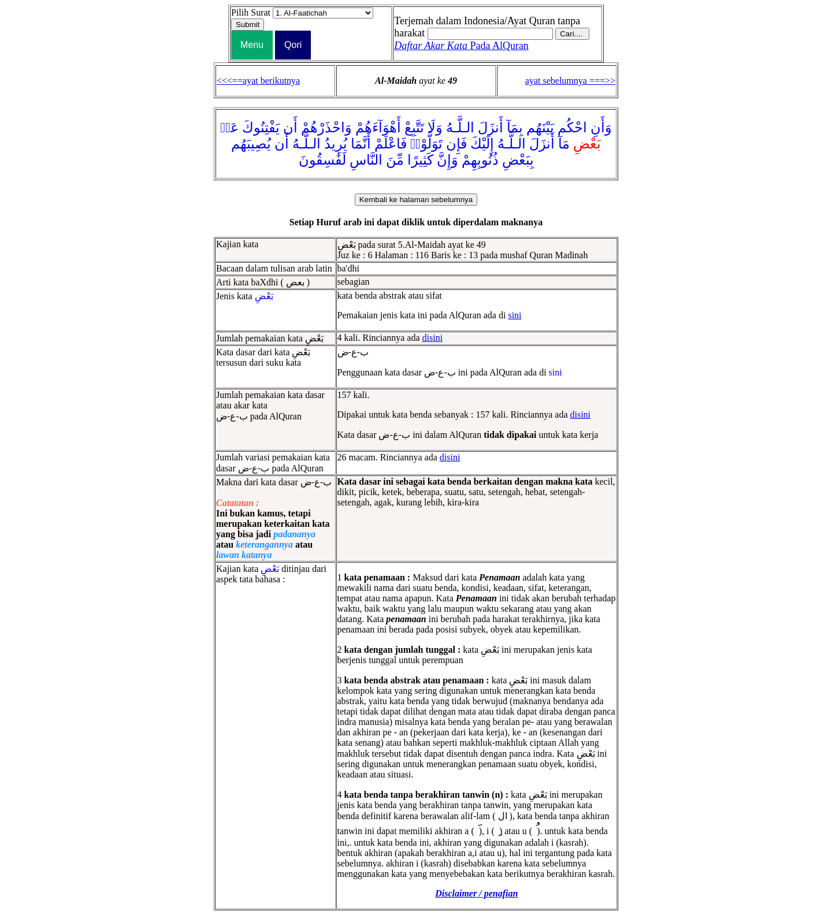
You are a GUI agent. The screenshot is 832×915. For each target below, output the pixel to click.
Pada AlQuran (461, 45)
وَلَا (435, 127)
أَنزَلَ (490, 127)
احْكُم (572, 127)
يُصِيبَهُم (251, 143)
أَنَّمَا (361, 143)
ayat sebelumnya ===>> (570, 80)
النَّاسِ (366, 160)
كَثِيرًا (420, 160)
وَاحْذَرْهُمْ (326, 127)
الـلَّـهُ (460, 127)
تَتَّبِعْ (414, 127)
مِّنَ (395, 160)
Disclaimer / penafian (476, 893)
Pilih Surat (250, 12)
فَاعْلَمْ (390, 143)
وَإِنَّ (447, 160)
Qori (293, 45)
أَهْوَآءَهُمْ (378, 127)
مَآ (564, 143)
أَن (290, 127)
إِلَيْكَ (482, 143)
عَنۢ (229, 127)
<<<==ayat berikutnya (258, 80)
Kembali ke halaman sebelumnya (416, 199)
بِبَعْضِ (518, 160)
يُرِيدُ (335, 143)
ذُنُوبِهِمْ (480, 160)
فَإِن (456, 143)
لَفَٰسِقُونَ (322, 160)
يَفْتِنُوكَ (261, 127)
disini (432, 338)
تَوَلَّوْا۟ (426, 143)
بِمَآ (515, 127)
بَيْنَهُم (540, 127)
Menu (251, 45)
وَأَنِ (601, 127)
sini (514, 315)
